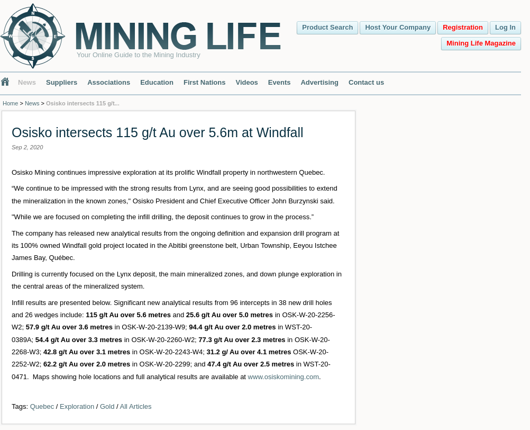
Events (279, 82)
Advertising (319, 82)
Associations (108, 82)
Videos (246, 82)
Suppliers (61, 82)
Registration (463, 27)
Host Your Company (398, 27)
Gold (107, 406)
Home (10, 103)
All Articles (136, 406)
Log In (505, 27)
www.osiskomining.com (283, 377)
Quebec (42, 406)
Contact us (366, 82)
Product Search (327, 27)
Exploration (77, 406)
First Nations (204, 82)
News (27, 82)
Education (156, 82)
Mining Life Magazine (481, 43)
